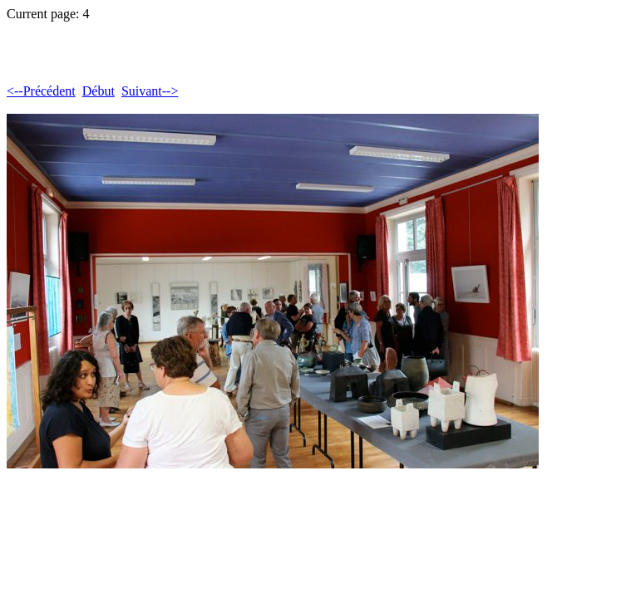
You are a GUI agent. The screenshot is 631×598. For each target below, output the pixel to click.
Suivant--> (150, 91)
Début (98, 91)
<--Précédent (41, 91)
